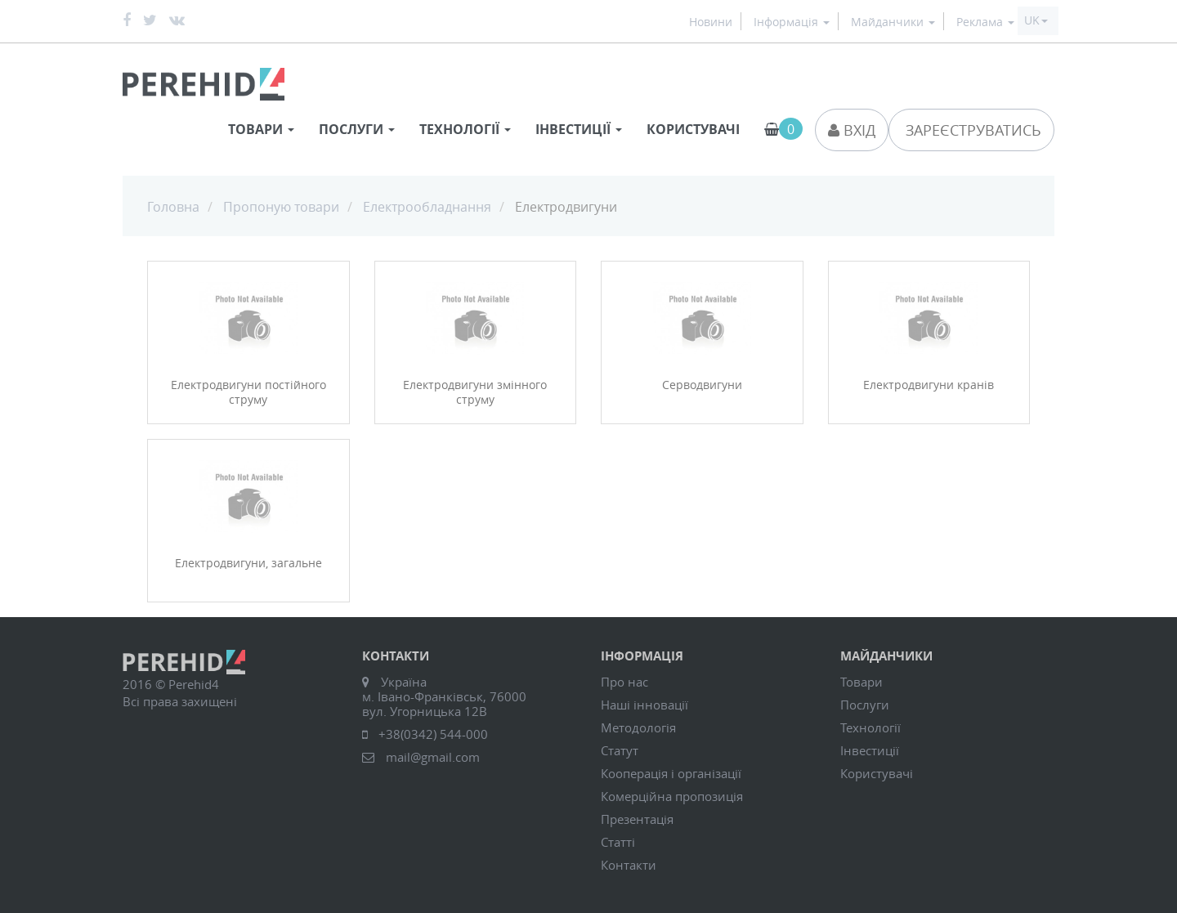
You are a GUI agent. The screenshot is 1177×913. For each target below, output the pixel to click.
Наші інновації (644, 704)
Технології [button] (465, 129)
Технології (870, 727)
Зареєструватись (971, 130)
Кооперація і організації (671, 773)
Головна (173, 207)
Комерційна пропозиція (672, 796)
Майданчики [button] (893, 22)
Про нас (624, 682)
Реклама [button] (985, 22)
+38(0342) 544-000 (433, 734)
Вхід (851, 130)
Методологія (638, 727)
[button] (1036, 20)
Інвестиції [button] (578, 129)
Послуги (864, 704)
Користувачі (693, 129)
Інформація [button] (792, 22)
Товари (861, 682)
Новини (710, 22)
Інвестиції (869, 750)
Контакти (628, 865)
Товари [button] (261, 129)
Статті (618, 842)
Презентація (637, 819)
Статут (619, 750)
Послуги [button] (357, 129)
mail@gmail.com (433, 757)
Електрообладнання (427, 207)
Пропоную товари (281, 207)
